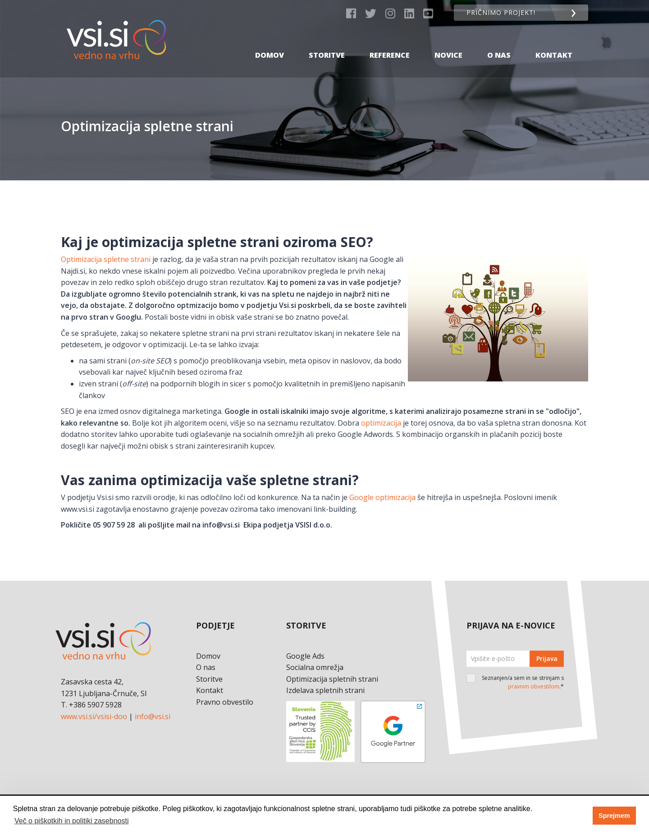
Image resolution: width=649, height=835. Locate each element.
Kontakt (553, 46)
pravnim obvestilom (533, 686)
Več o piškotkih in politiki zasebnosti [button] (71, 821)
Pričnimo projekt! (518, 12)
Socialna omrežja (314, 667)
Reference (390, 46)
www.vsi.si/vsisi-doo (94, 716)
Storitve (327, 46)
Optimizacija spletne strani (106, 259)
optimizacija (382, 423)
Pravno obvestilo (224, 702)
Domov (269, 46)
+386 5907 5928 (95, 705)
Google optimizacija (382, 497)
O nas (499, 46)
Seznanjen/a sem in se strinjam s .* (523, 682)
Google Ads (305, 656)
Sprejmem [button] (614, 815)
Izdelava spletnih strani (325, 690)
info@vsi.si (152, 716)
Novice (448, 46)
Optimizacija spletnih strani (332, 679)
